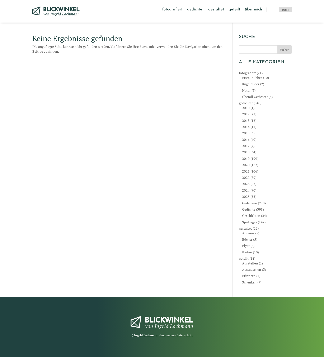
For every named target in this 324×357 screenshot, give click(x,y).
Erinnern (248, 275)
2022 (246, 177)
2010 (246, 107)
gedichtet (195, 9)
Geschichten (251, 215)
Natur (246, 90)
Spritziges (249, 222)
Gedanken (249, 203)
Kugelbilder (250, 84)
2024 (246, 190)
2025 (246, 196)
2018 (246, 152)
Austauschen (251, 269)
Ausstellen (250, 263)
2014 (246, 127)
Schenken (249, 282)
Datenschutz (185, 335)
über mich (253, 9)
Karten (247, 252)
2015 (246, 133)
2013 (246, 120)
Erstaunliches (252, 77)
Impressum (167, 335)
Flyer (246, 245)
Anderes (248, 233)
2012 (246, 114)
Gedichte (248, 209)
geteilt (234, 9)
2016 (246, 139)
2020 (246, 165)
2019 (246, 158)
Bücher (247, 239)
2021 (246, 171)
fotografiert (172, 9)
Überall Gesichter (255, 96)
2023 (246, 184)
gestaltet (216, 9)
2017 (246, 146)
